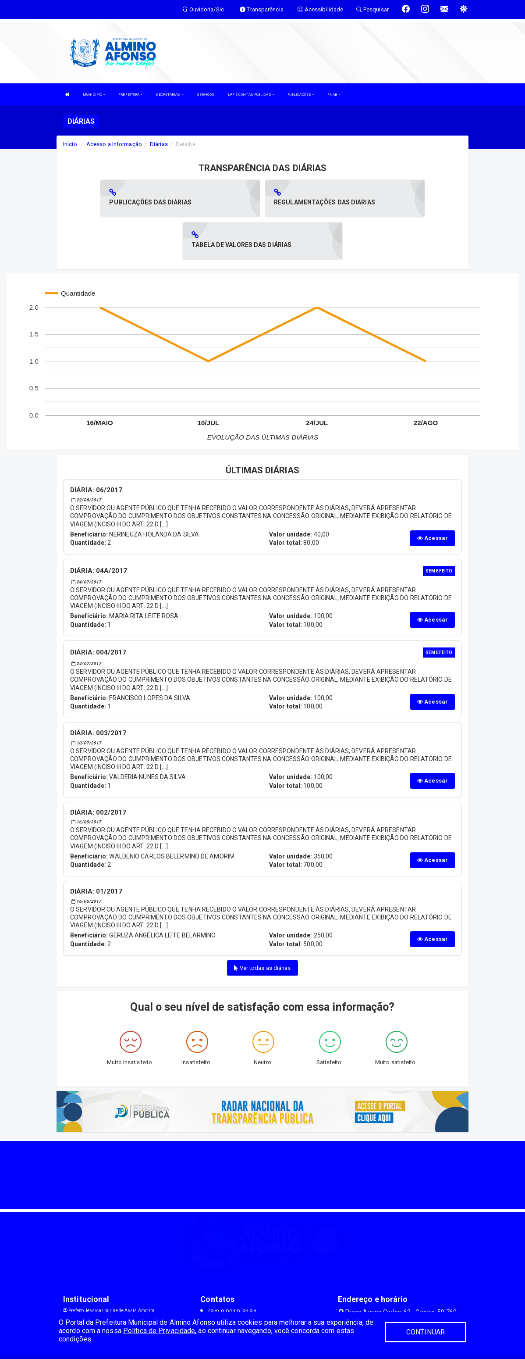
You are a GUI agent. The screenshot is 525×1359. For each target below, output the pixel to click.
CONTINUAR (425, 1332)
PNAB (334, 95)
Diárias (159, 144)
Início (70, 144)
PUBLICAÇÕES (300, 95)
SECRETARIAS (169, 95)
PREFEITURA (130, 95)
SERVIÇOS (206, 95)
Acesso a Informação (114, 144)
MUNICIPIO (94, 95)
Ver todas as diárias (262, 925)
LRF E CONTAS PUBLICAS (251, 95)
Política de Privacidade (159, 1331)
